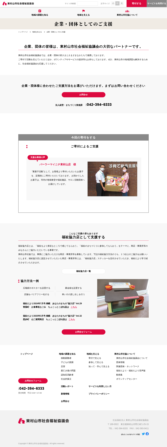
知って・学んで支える (99, 366)
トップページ (23, 32)
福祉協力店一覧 (83, 271)
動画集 (119, 375)
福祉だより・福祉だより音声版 (130, 370)
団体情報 (120, 362)
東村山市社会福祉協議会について (132, 358)
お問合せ (83, 95)
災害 (63, 366)
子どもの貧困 (67, 362)
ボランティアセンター (126, 379)
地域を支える (37, 32)
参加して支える (96, 362)
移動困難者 (66, 358)
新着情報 (65, 394)
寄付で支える (95, 358)
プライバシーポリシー (99, 394)
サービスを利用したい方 (100, 386)
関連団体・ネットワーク (127, 366)
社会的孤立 (66, 379)
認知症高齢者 (67, 375)
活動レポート (67, 386)
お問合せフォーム (83, 332)
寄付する (136, 3)
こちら (74, 307)
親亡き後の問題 (68, 370)
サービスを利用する (156, 3)
